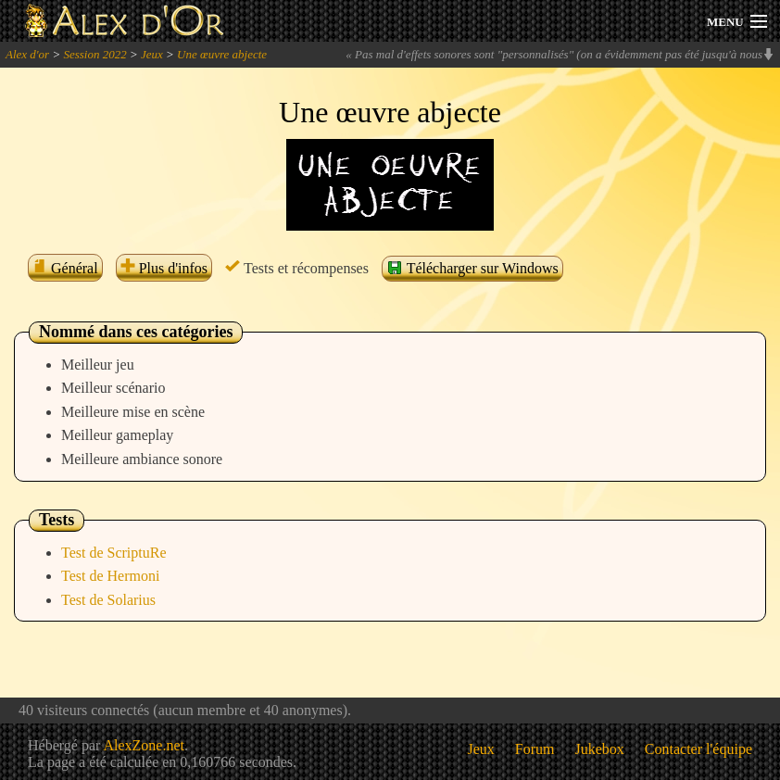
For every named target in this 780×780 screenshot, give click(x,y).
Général (65, 268)
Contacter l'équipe (698, 749)
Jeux (152, 54)
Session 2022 (94, 54)
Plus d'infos (164, 268)
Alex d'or (27, 54)
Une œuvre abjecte (222, 54)
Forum (535, 749)
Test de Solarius (108, 600)
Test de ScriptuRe (114, 552)
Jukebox (599, 749)
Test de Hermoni (110, 576)
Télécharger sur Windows (472, 267)
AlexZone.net (143, 745)
